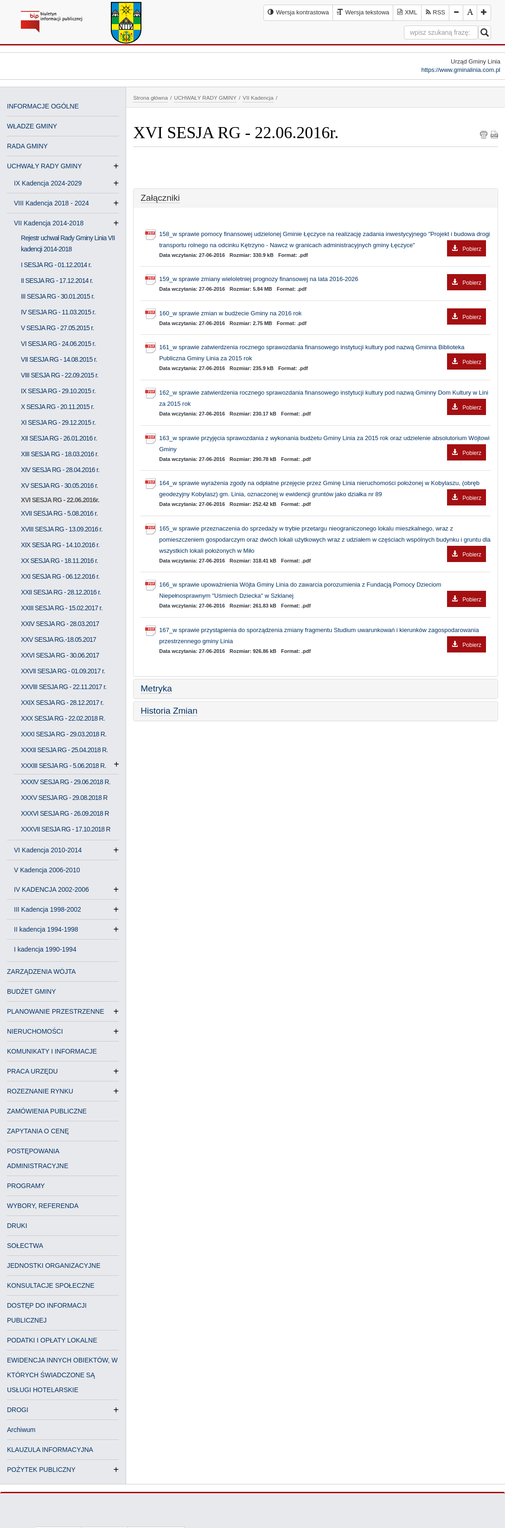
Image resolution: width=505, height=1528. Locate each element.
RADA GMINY (27, 146)
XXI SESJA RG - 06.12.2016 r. (60, 576)
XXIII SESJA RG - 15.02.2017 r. (61, 608)
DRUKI (17, 1225)
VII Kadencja (258, 98)
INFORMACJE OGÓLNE (43, 106)
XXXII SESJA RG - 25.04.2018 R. (64, 750)
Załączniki (160, 198)
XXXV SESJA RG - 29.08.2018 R (64, 797)
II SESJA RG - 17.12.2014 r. (57, 280)
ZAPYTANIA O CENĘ (38, 1131)
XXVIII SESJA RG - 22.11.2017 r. (64, 686)
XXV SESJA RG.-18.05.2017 (58, 639)
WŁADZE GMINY (32, 126)
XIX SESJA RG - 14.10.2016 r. (60, 545)
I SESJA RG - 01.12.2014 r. (56, 265)
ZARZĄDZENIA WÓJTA (41, 971)
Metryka (156, 688)
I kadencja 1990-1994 (45, 949)
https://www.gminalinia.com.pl (460, 69)
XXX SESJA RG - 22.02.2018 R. (63, 718)
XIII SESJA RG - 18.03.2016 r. (59, 454)
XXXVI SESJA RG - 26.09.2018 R (65, 813)
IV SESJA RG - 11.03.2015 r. (58, 312)
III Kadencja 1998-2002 (51, 909)
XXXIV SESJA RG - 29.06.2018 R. (65, 782)
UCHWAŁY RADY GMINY (44, 166)
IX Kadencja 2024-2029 (51, 183)
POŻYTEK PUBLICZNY (41, 1469)
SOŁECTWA (25, 1245)
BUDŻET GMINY (31, 991)
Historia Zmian (169, 711)
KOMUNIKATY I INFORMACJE (52, 1051)
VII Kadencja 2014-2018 (52, 223)
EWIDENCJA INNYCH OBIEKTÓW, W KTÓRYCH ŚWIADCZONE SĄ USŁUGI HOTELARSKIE (62, 1375)
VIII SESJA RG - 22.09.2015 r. (59, 375)
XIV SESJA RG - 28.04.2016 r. (60, 469)
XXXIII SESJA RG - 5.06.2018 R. (63, 765)
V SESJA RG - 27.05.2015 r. (57, 328)
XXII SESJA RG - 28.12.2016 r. (61, 592)
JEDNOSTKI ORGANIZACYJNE (53, 1265)
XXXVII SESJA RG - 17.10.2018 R (65, 829)
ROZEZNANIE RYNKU (40, 1091)
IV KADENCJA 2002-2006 (55, 889)
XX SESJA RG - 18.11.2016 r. (59, 560)
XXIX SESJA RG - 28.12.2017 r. (62, 702)
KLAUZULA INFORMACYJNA (50, 1449)
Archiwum (21, 1429)
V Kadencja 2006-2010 (47, 870)
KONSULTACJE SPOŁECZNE (51, 1285)
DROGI (17, 1409)
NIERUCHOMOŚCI (35, 1031)
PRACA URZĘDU (32, 1071)
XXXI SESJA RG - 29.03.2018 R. (63, 734)
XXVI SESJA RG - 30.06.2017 (60, 655)
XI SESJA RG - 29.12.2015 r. (58, 422)
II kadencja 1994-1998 (50, 929)
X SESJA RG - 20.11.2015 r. (57, 406)
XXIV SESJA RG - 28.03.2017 (60, 623)
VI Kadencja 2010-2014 (51, 850)
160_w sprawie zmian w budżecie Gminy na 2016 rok (322, 313)
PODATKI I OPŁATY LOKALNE (52, 1340)
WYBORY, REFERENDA (42, 1205)
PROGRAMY (26, 1185)
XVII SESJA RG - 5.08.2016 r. (59, 513)
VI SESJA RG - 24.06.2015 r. (58, 343)
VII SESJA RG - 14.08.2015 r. (59, 359)
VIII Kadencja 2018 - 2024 (55, 203)
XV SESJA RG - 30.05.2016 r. (59, 485)
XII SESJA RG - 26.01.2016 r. (59, 438)
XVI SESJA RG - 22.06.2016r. (60, 500)
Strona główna (150, 98)
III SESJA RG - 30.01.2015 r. (58, 296)
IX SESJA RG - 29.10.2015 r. (58, 391)
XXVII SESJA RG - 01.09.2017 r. (63, 671)
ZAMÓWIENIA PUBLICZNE (47, 1111)
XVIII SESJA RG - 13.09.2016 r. (61, 529)
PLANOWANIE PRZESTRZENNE (55, 1011)
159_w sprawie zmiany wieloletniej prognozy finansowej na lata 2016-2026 (322, 279)
